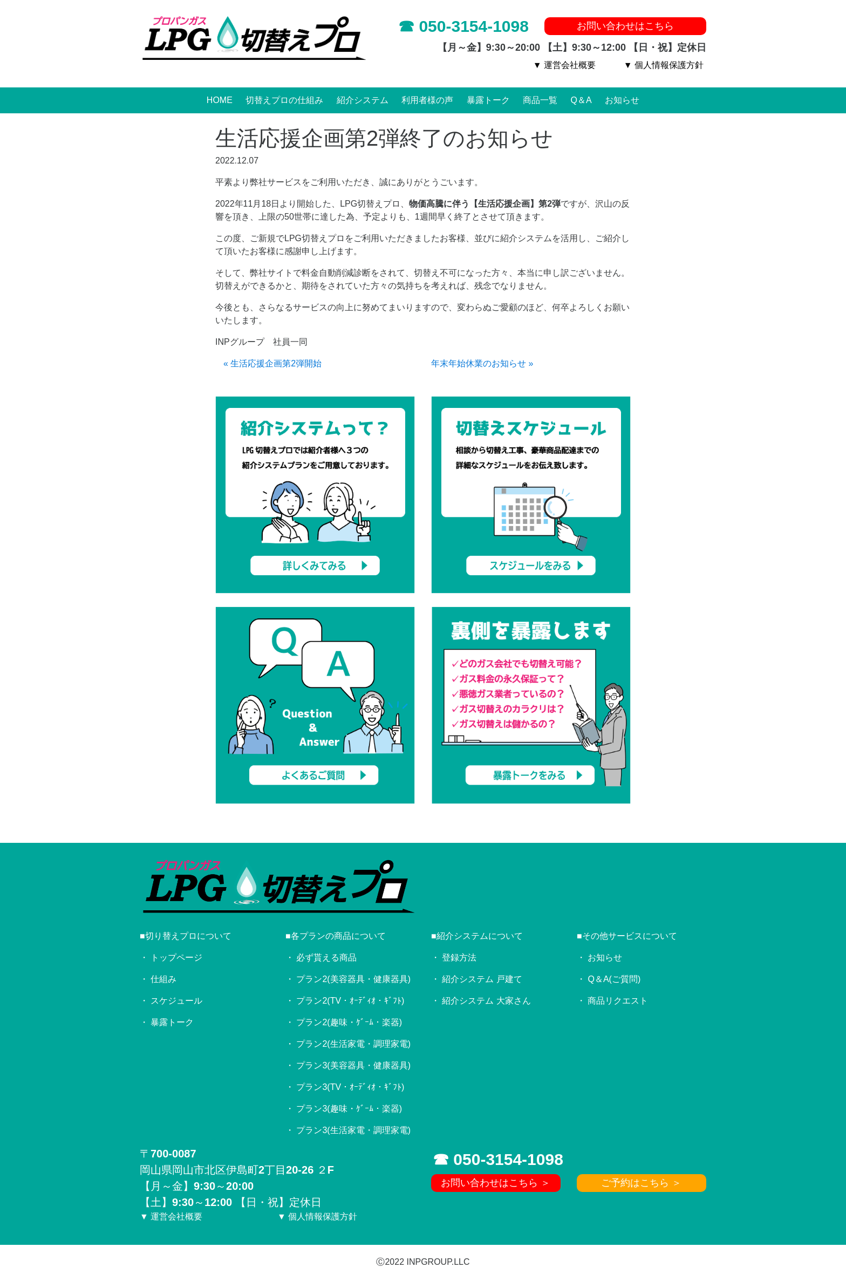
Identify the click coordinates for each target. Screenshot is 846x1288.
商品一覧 (540, 100)
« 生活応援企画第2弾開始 (272, 363)
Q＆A (581, 100)
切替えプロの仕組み (284, 100)
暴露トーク (488, 100)
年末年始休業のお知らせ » (482, 363)
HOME (220, 100)
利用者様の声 (427, 100)
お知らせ (622, 100)
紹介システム (362, 100)
